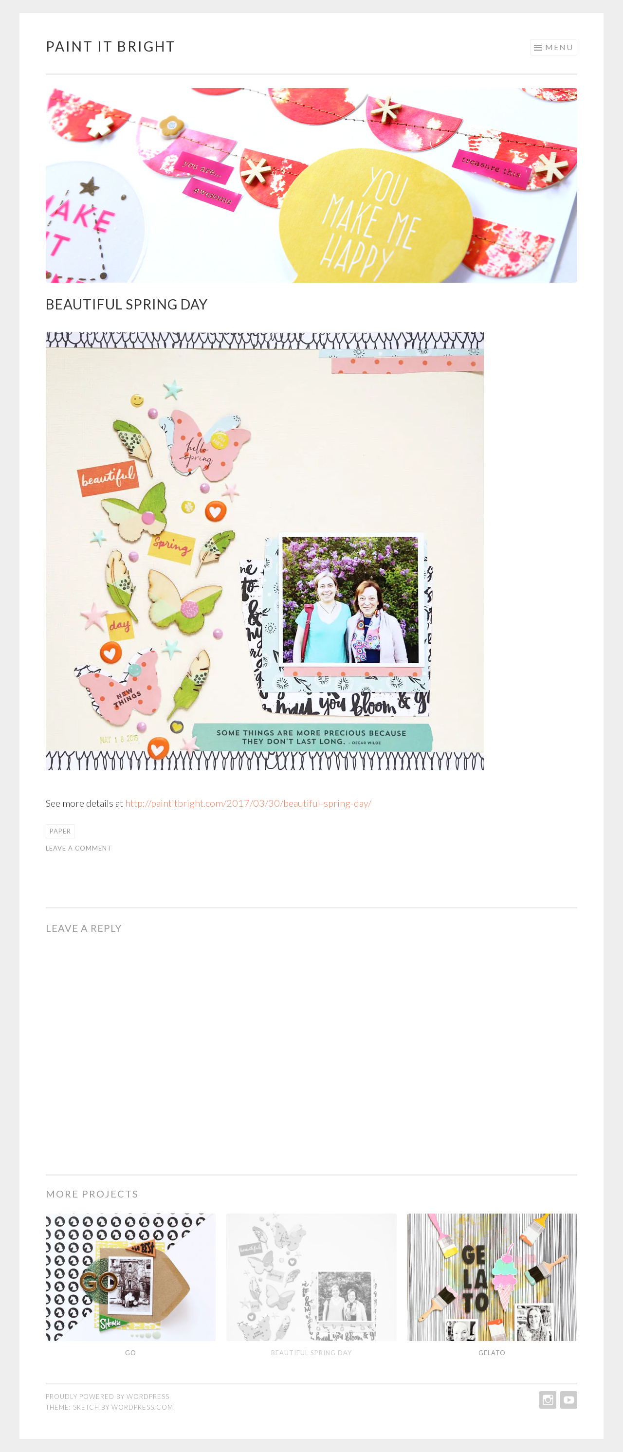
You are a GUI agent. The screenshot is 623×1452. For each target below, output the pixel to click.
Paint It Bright (111, 46)
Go (130, 1353)
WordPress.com (142, 1407)
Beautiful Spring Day (311, 1353)
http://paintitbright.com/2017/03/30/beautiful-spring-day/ (248, 803)
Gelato (492, 1353)
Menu (559, 47)
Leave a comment (79, 848)
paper (60, 831)
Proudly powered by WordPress (107, 1396)
